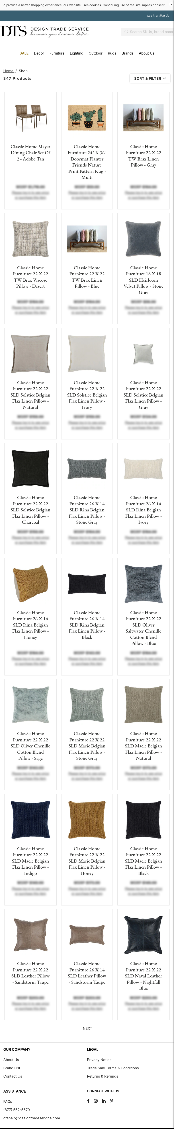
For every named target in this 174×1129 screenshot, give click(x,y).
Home (8, 71)
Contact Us (12, 1076)
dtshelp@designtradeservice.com (31, 1118)
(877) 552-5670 (16, 1110)
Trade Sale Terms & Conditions (113, 1068)
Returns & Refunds (102, 1076)
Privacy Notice (99, 1059)
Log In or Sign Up (158, 15)
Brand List (11, 1068)
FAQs (7, 1101)
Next (87, 1028)
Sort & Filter (150, 78)
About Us (11, 1059)
